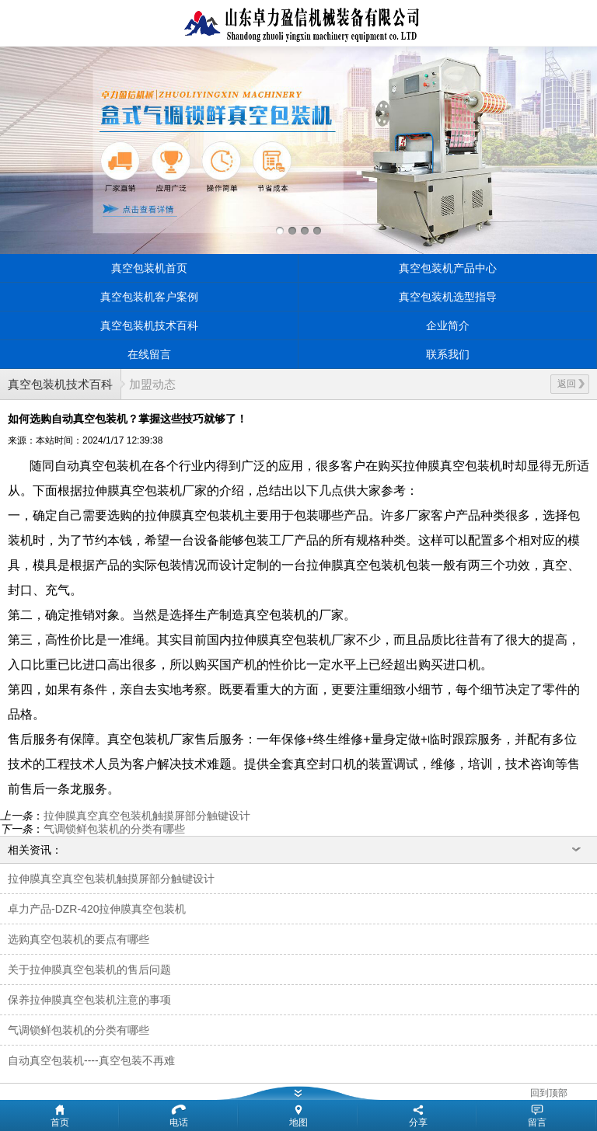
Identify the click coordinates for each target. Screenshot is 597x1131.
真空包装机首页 (149, 268)
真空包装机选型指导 (448, 297)
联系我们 (448, 354)
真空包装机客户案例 (149, 297)
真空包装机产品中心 (448, 268)
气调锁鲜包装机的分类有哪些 (114, 829)
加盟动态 (152, 384)
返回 (571, 383)
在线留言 (149, 354)
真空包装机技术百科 (149, 325)
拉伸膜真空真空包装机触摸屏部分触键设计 (147, 815)
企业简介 (448, 325)
